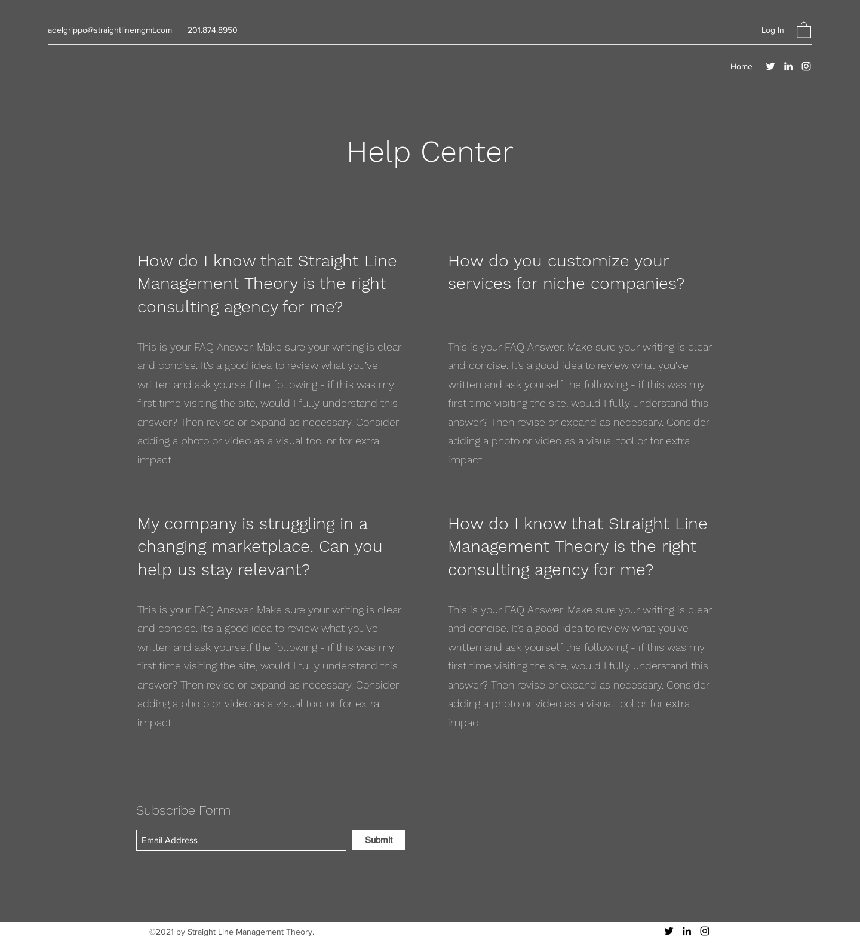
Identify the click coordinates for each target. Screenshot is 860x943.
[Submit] (378, 840)
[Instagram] (806, 66)
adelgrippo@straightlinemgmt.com (110, 30)
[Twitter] (770, 66)
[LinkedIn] (788, 66)
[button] (804, 29)
